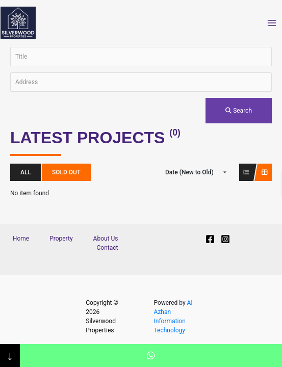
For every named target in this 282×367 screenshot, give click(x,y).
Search (238, 110)
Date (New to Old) (189, 172)
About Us (105, 238)
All (25, 172)
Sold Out (66, 172)
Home (21, 238)
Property (60, 238)
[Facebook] (210, 239)
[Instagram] (225, 239)
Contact (107, 247)
